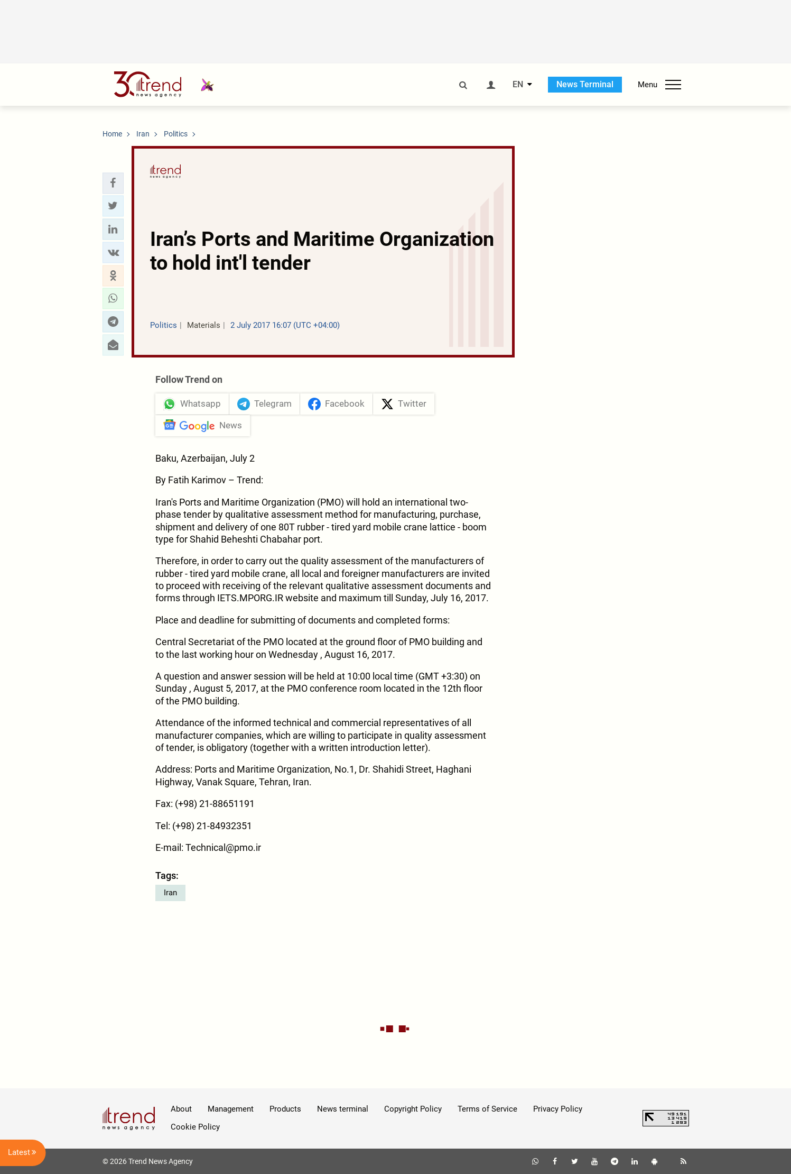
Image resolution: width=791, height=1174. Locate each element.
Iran (170, 892)
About (181, 1109)
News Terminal (584, 84)
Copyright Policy (413, 1109)
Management (231, 1109)
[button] (113, 183)
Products (285, 1109)
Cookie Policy (195, 1127)
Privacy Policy (557, 1109)
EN (518, 84)
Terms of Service (487, 1109)
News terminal (342, 1109)
